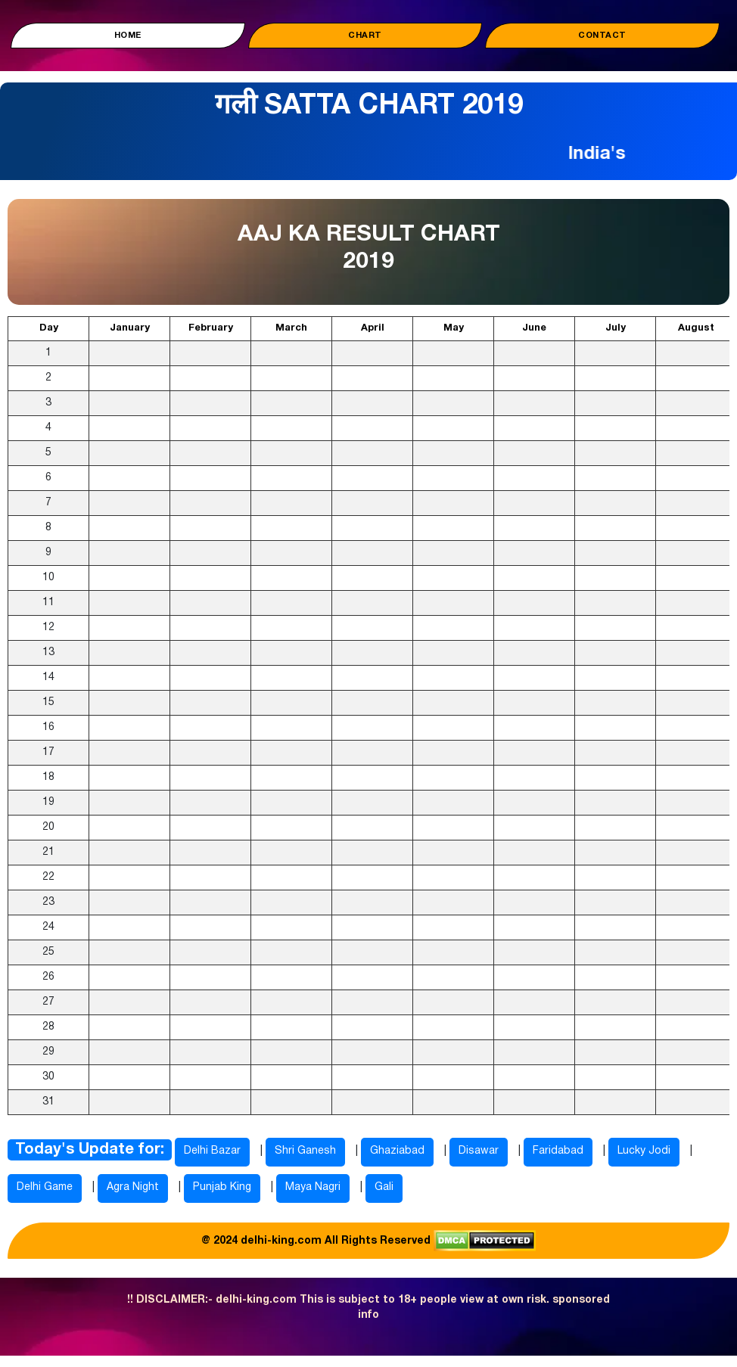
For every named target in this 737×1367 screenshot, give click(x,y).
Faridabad (558, 1151)
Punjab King (222, 1187)
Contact (602, 35)
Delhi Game (45, 1187)
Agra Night (133, 1187)
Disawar (479, 1151)
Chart (365, 35)
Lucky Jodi (643, 1151)
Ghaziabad (397, 1151)
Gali (384, 1187)
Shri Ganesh (305, 1151)
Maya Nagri (313, 1187)
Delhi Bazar (212, 1151)
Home (127, 35)
